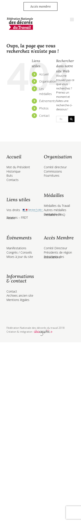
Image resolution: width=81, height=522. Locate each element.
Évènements (47, 101)
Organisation (47, 81)
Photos (44, 108)
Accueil (44, 74)
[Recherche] (71, 119)
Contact (44, 116)
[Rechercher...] (62, 119)
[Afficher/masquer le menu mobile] (72, 19)
